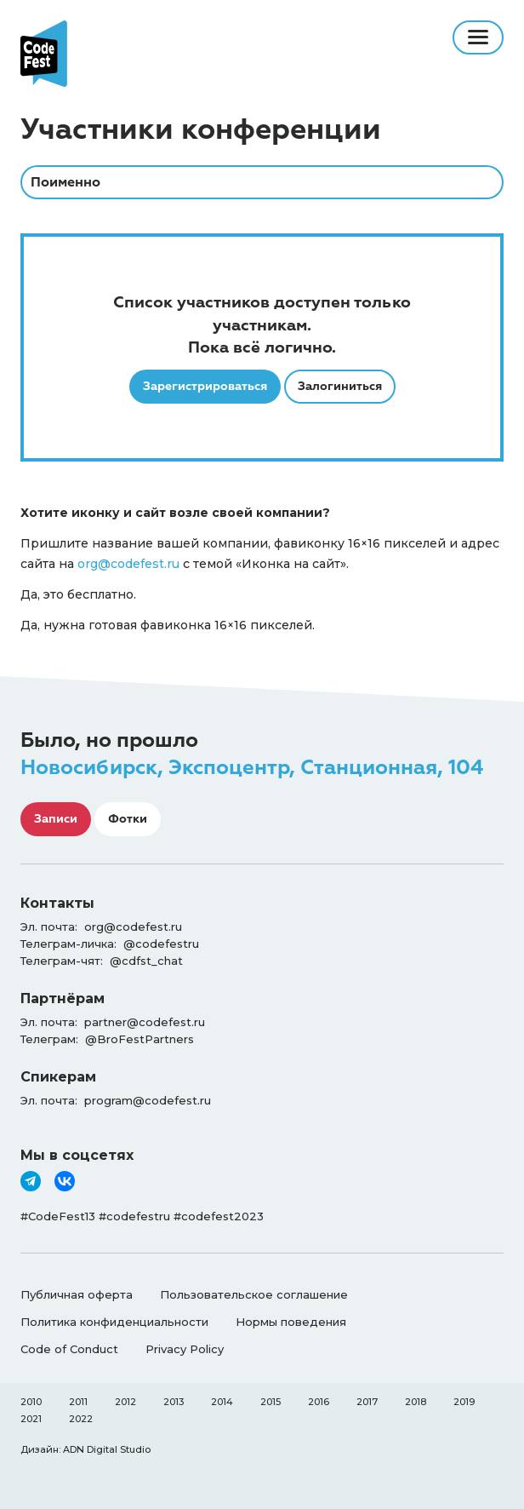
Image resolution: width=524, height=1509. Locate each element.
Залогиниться (340, 386)
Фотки (127, 819)
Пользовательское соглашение (254, 1294)
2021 (31, 1419)
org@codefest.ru (128, 563)
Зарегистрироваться (205, 386)
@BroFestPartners (139, 1039)
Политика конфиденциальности (114, 1321)
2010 (31, 1402)
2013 (173, 1402)
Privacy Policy (184, 1349)
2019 (464, 1402)
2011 (78, 1402)
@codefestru (161, 943)
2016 (318, 1402)
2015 (270, 1402)
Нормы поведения (291, 1321)
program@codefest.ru (147, 1100)
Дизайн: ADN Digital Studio (85, 1449)
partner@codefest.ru (144, 1022)
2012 (125, 1402)
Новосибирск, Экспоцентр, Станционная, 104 (251, 767)
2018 (415, 1402)
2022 (81, 1419)
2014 (222, 1402)
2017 (367, 1402)
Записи (55, 819)
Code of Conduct (69, 1349)
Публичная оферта (76, 1294)
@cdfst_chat (146, 960)
